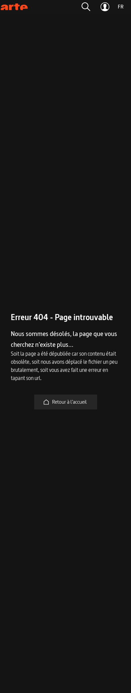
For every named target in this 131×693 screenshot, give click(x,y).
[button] (86, 6)
